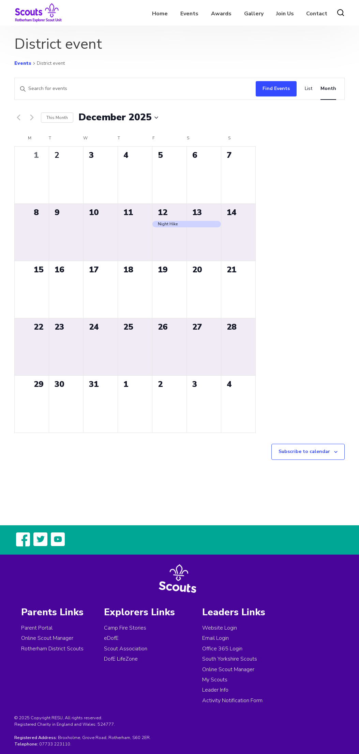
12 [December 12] (162, 212)
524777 (106, 724)
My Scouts (214, 679)
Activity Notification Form (232, 700)
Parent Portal (37, 628)
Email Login (215, 638)
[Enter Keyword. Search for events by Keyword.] (133, 89)
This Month (57, 117)
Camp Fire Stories (125, 628)
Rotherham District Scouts (52, 648)
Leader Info (215, 690)
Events (189, 13)
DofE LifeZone (121, 659)
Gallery (254, 13)
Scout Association (125, 648)
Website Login (219, 628)
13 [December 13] (197, 212)
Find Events (276, 88)
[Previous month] (18, 118)
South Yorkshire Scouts (229, 659)
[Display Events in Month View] (328, 89)
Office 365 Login (222, 648)
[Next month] (32, 118)
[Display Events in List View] (308, 89)
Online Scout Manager (47, 638)
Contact (316, 13)
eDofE (111, 638)
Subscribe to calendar (304, 451)
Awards (221, 13)
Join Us (285, 13)
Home (160, 13)
